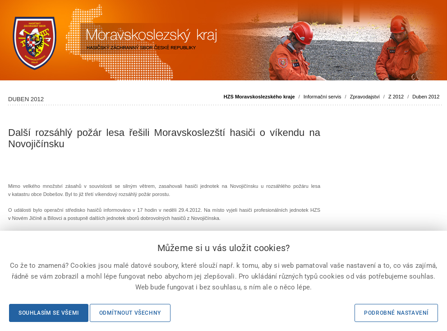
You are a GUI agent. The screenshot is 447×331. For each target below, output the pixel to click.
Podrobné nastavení (396, 313)
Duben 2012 (425, 96)
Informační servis (322, 96)
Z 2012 (396, 96)
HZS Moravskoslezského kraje (259, 96)
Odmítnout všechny (130, 313)
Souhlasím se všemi (48, 313)
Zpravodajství (365, 96)
